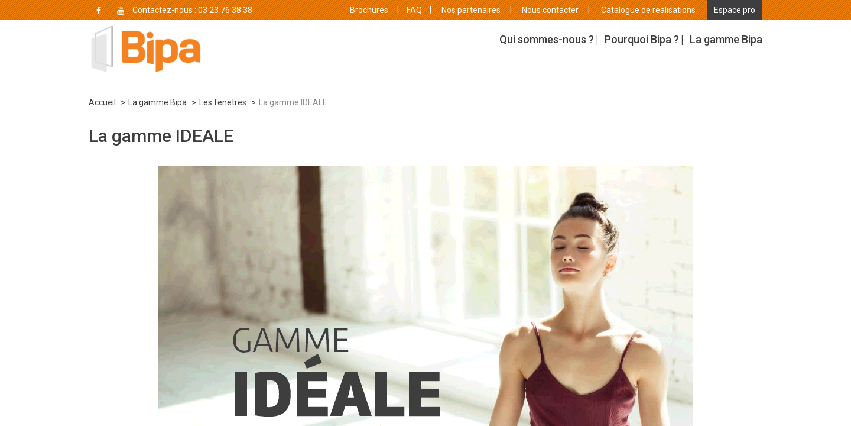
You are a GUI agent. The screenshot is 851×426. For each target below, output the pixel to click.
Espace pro (734, 10)
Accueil (102, 102)
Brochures (369, 10)
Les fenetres (222, 102)
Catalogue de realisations (648, 10)
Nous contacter (550, 10)
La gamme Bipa (726, 39)
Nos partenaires (471, 10)
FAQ (414, 10)
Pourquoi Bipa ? (642, 39)
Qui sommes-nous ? (546, 39)
